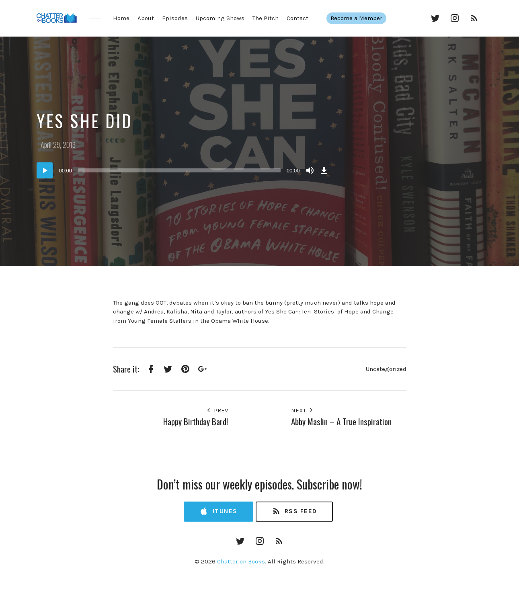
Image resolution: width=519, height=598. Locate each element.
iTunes (218, 511)
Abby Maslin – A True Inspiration (341, 421)
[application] (183, 170)
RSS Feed (294, 511)
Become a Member (360, 18)
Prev (217, 410)
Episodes (175, 18)
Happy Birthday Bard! (195, 421)
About (145, 18)
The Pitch (265, 18)
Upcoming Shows (220, 18)
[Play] (45, 170)
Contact (297, 18)
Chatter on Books (241, 561)
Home (121, 18)
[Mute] (310, 170)
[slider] (179, 170)
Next (302, 410)
